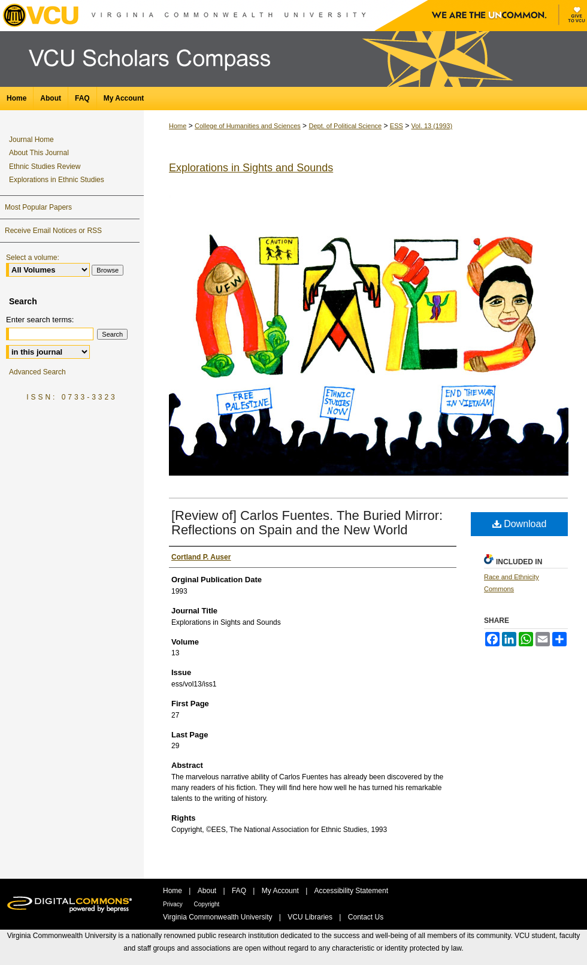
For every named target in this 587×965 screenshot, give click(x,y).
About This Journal (39, 153)
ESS (396, 125)
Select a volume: (32, 257)
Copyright (207, 904)
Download (519, 524)
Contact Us (365, 917)
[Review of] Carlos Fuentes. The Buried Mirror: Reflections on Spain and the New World (307, 522)
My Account (281, 891)
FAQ (240, 891)
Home (177, 125)
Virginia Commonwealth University (218, 917)
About (208, 891)
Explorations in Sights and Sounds (251, 168)
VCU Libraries (311, 917)
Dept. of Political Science (345, 125)
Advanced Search (37, 372)
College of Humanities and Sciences (248, 125)
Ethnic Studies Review (44, 166)
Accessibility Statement (351, 891)
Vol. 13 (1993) (432, 125)
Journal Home (31, 139)
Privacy (173, 904)
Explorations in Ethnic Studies (56, 180)
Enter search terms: (40, 319)
